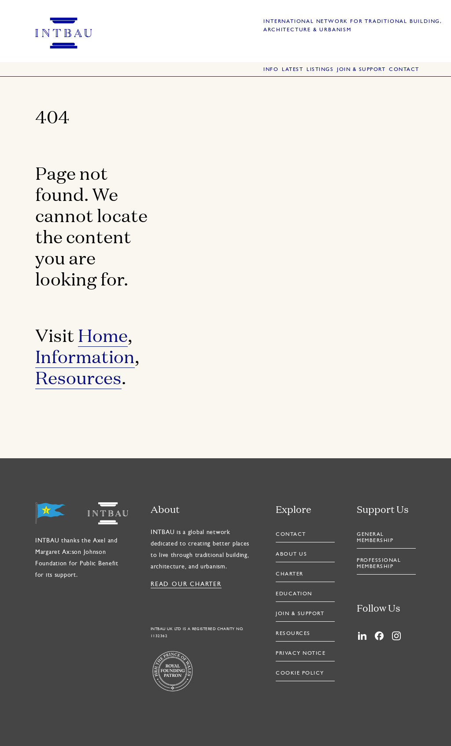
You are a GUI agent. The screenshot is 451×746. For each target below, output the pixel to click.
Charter (289, 574)
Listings (320, 69)
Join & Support (361, 69)
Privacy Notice (300, 653)
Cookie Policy (300, 673)
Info (270, 69)
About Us (291, 554)
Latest (292, 69)
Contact (404, 69)
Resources (78, 377)
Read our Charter (186, 584)
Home (103, 334)
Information (85, 355)
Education (294, 594)
